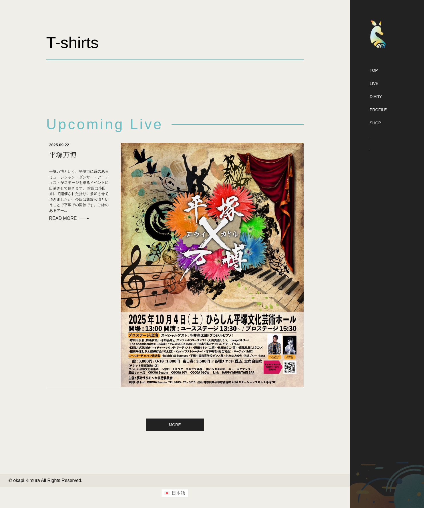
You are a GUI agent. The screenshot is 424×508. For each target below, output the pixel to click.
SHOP (375, 123)
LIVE (374, 83)
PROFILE (378, 109)
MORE (175, 425)
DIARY (376, 96)
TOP (374, 70)
